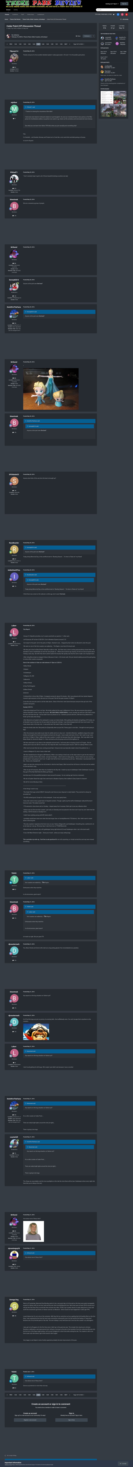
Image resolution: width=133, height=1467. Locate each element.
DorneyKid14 (14, 280)
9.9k (14, 323)
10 (14, 641)
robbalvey (16, 35)
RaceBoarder (14, 543)
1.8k (14, 1316)
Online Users (30, 14)
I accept (123, 1463)
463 (14, 889)
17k (14, 1153)
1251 (56, 44)
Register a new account (30, 1420)
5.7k (14, 188)
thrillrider (122, 42)
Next (66, 44)
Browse (8, 10)
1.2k (14, 296)
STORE (110, 14)
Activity (16, 9)
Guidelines (15, 14)
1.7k (14, 215)
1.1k (14, 960)
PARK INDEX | (104, 14)
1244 (24, 44)
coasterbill (14, 1137)
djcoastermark (13, 944)
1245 (29, 44)
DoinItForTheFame (14, 307)
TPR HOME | (98, 14)
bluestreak (14, 199)
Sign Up (124, 3)
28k (14, 263)
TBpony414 (14, 51)
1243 (20, 44)
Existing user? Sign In (112, 4)
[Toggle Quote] (26, 107)
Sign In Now (71, 1420)
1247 (38, 44)
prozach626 (108, 42)
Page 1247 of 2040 (79, 44)
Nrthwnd (14, 247)
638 (14, 559)
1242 (15, 44)
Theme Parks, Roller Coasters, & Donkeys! (35, 37)
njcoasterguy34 (14, 1248)
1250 (52, 44)
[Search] (106, 9)
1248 (43, 44)
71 (14, 118)
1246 (34, 44)
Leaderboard (40, 14)
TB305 (13, 873)
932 (14, 67)
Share (78, 36)
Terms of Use (8, 1464)
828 (14, 1264)
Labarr (14, 626)
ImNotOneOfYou (14, 570)
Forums (7, 14)
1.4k (14, 490)
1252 (61, 44)
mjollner (14, 102)
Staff (22, 14)
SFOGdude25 (14, 474)
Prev (11, 44)
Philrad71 (14, 172)
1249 (47, 44)
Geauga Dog (13, 1300)
